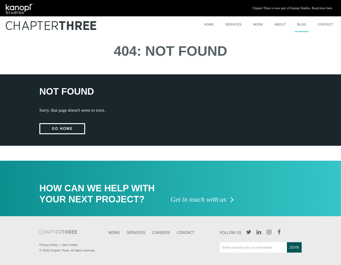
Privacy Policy (48, 245)
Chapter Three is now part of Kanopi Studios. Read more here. (292, 8)
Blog (301, 24)
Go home (62, 129)
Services (233, 24)
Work (258, 24)
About (280, 24)
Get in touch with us (202, 199)
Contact (325, 24)
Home (209, 24)
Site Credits (70, 245)
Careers (161, 233)
